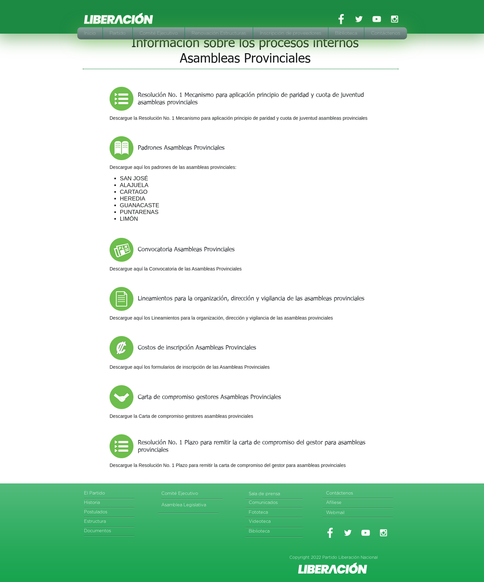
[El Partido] (109, 493)
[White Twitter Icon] (359, 19)
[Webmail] (351, 513)
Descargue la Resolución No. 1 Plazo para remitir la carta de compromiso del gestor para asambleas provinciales (228, 465)
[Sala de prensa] (276, 494)
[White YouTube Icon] (376, 19)
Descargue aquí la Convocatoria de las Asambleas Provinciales (176, 268)
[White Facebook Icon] (341, 19)
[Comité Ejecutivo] (186, 494)
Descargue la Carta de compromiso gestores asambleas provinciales (181, 416)
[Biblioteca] (274, 531)
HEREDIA (133, 198)
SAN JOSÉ (134, 178)
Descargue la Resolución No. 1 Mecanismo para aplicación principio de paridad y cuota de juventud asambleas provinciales (238, 118)
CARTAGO (134, 192)
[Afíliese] (351, 503)
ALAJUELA (134, 185)
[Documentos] (109, 531)
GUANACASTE (139, 205)
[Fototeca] (274, 513)
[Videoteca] (274, 522)
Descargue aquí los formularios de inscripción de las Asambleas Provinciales (190, 367)
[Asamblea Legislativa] (188, 505)
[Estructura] (109, 522)
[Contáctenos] (359, 493)
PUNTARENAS (139, 212)
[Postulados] (111, 512)
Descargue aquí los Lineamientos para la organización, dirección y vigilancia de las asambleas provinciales (221, 318)
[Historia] (109, 503)
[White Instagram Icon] (394, 19)
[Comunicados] (274, 503)
